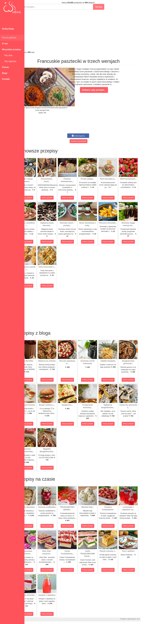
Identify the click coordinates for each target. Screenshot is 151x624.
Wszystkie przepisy (11, 49)
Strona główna (9, 38)
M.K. (148, 619)
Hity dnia (7, 55)
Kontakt (6, 79)
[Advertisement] (88, 30)
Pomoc (5, 67)
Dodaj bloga (8, 29)
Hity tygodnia (9, 61)
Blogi (4, 73)
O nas (5, 43)
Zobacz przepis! (35, 198)
